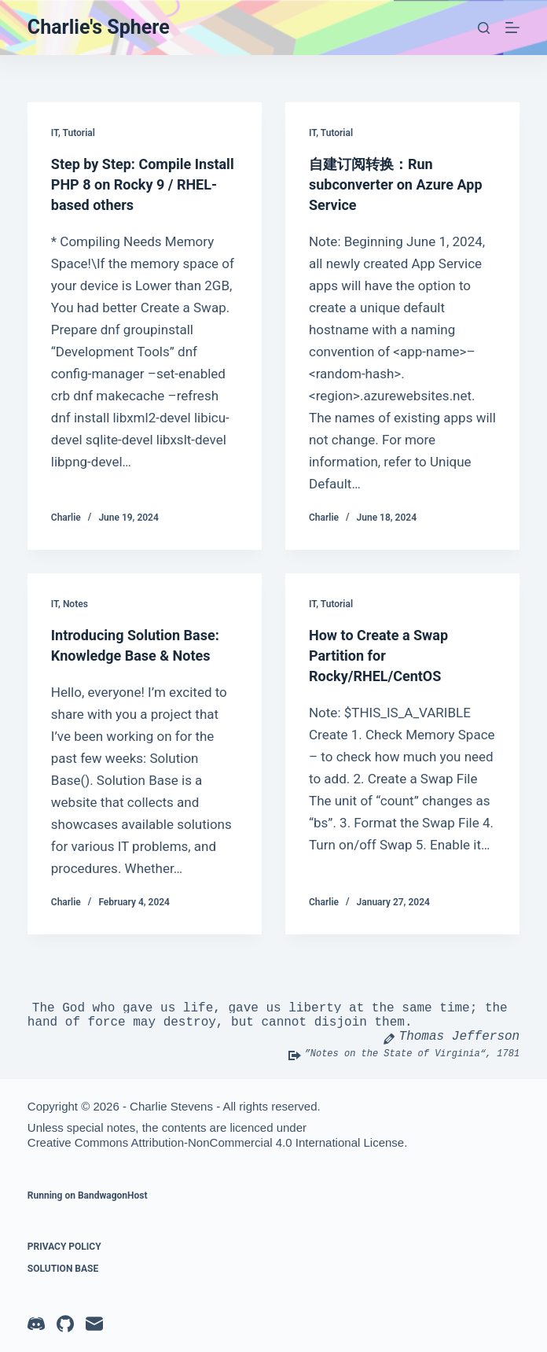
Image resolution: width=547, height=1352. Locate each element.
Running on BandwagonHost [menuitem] (88, 1195)
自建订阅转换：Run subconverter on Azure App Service (389, 184)
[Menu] (512, 27)
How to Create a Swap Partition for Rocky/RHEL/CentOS (386, 655)
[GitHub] (65, 1323)
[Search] (484, 28)
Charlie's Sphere (99, 27)
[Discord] (36, 1323)
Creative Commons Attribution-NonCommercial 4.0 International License (216, 1142)
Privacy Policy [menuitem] (64, 1246)
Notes (75, 604)
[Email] (94, 1323)
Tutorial (79, 132)
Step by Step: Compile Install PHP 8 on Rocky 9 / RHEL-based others (142, 184)
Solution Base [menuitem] (63, 1268)
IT (54, 132)
